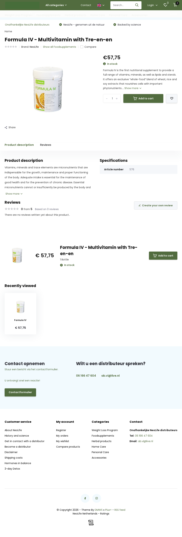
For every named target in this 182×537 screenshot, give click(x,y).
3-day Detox (12, 468)
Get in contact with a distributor (24, 441)
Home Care (97, 15)
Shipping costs (14, 457)
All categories (56, 5)
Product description (19, 145)
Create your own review (156, 205)
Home (8, 31)
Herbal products (75, 15)
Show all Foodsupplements (59, 47)
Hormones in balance (18, 463)
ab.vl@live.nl (110, 376)
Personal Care (118, 15)
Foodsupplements (49, 15)
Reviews (45, 145)
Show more (132, 88)
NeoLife (34, 47)
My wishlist (62, 441)
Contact (86, 5)
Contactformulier (20, 392)
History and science (17, 435)
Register (61, 430)
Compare (88, 47)
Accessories (140, 15)
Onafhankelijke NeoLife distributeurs (27, 24)
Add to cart (143, 98)
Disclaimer (11, 452)
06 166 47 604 (86, 376)
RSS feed (119, 510)
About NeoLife (13, 430)
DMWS (99, 510)
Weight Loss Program (19, 15)
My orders (62, 435)
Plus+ (108, 510)
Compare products (68, 446)
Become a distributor (18, 446)
